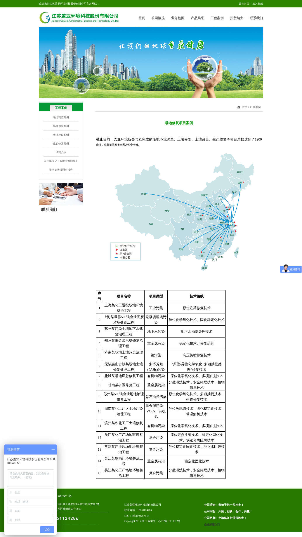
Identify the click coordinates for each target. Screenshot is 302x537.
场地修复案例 (61, 126)
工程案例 (217, 18)
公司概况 (158, 18)
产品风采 (197, 18)
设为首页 (244, 3)
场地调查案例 (61, 117)
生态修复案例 (61, 143)
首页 (141, 18)
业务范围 (177, 18)
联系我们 (256, 18)
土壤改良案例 (61, 134)
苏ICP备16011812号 (169, 521)
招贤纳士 (236, 18)
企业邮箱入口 (212, 524)
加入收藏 (257, 3)
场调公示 (61, 152)
